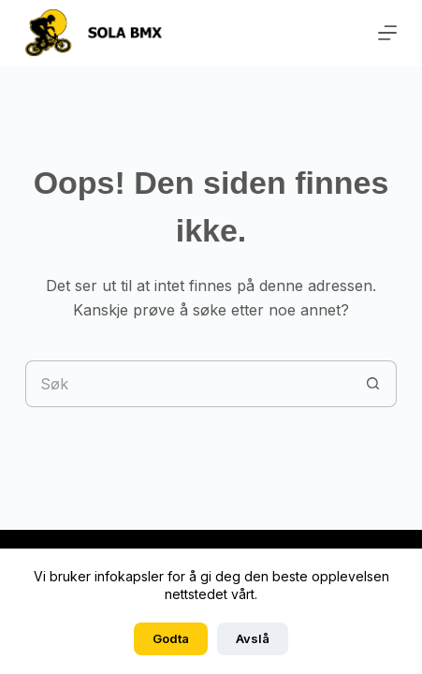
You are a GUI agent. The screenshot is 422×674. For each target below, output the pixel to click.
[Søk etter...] (187, 383)
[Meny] (387, 32)
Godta (171, 638)
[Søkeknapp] (373, 383)
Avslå (252, 638)
